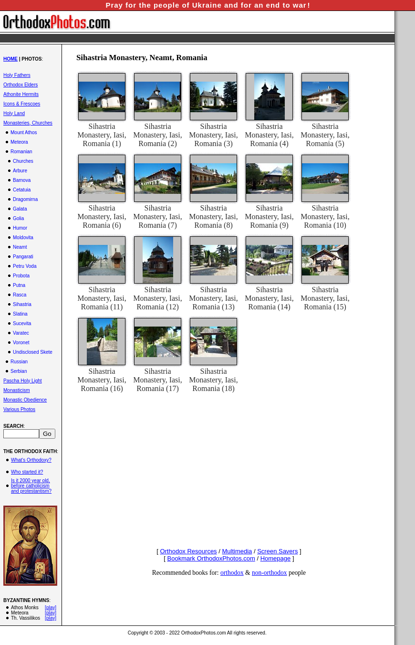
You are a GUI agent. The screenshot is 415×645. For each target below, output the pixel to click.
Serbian (18, 371)
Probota (21, 275)
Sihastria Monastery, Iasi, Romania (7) (157, 216)
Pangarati (23, 256)
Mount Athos (23, 132)
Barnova (22, 180)
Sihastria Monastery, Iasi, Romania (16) (101, 379)
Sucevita (22, 323)
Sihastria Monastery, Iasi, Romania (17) (157, 379)
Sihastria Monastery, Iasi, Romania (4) (269, 135)
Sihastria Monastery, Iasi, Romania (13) (213, 298)
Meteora (19, 142)
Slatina (20, 314)
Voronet (21, 342)
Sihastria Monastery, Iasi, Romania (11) (101, 298)
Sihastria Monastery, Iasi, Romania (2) (157, 135)
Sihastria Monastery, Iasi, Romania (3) (213, 135)
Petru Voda (24, 266)
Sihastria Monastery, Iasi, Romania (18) (213, 379)
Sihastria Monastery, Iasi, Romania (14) (269, 298)
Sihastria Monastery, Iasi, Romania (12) (157, 298)
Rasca (19, 294)
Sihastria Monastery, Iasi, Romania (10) (325, 216)
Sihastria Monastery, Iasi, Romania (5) (325, 135)
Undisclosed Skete (32, 352)
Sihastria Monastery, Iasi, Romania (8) (213, 216)
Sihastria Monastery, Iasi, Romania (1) (101, 135)
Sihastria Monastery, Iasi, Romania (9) (269, 216)
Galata (20, 208)
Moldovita (23, 237)
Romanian (21, 151)
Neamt (20, 247)
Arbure (20, 170)
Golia (18, 218)
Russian (19, 361)
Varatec (21, 333)
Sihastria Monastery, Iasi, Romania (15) (325, 298)
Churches (23, 161)
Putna (19, 285)
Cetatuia (22, 189)
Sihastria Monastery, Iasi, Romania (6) (101, 216)
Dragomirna (25, 199)
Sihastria (22, 304)
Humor (20, 228)
